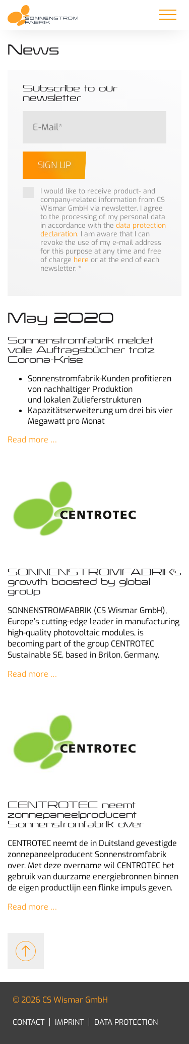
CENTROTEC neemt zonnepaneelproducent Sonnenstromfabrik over (76, 814)
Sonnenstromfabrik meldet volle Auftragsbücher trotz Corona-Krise (81, 350)
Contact (28, 1022)
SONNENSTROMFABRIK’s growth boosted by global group (94, 581)
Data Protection (126, 1022)
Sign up (54, 165)
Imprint (69, 1022)
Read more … (32, 439)
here (81, 260)
